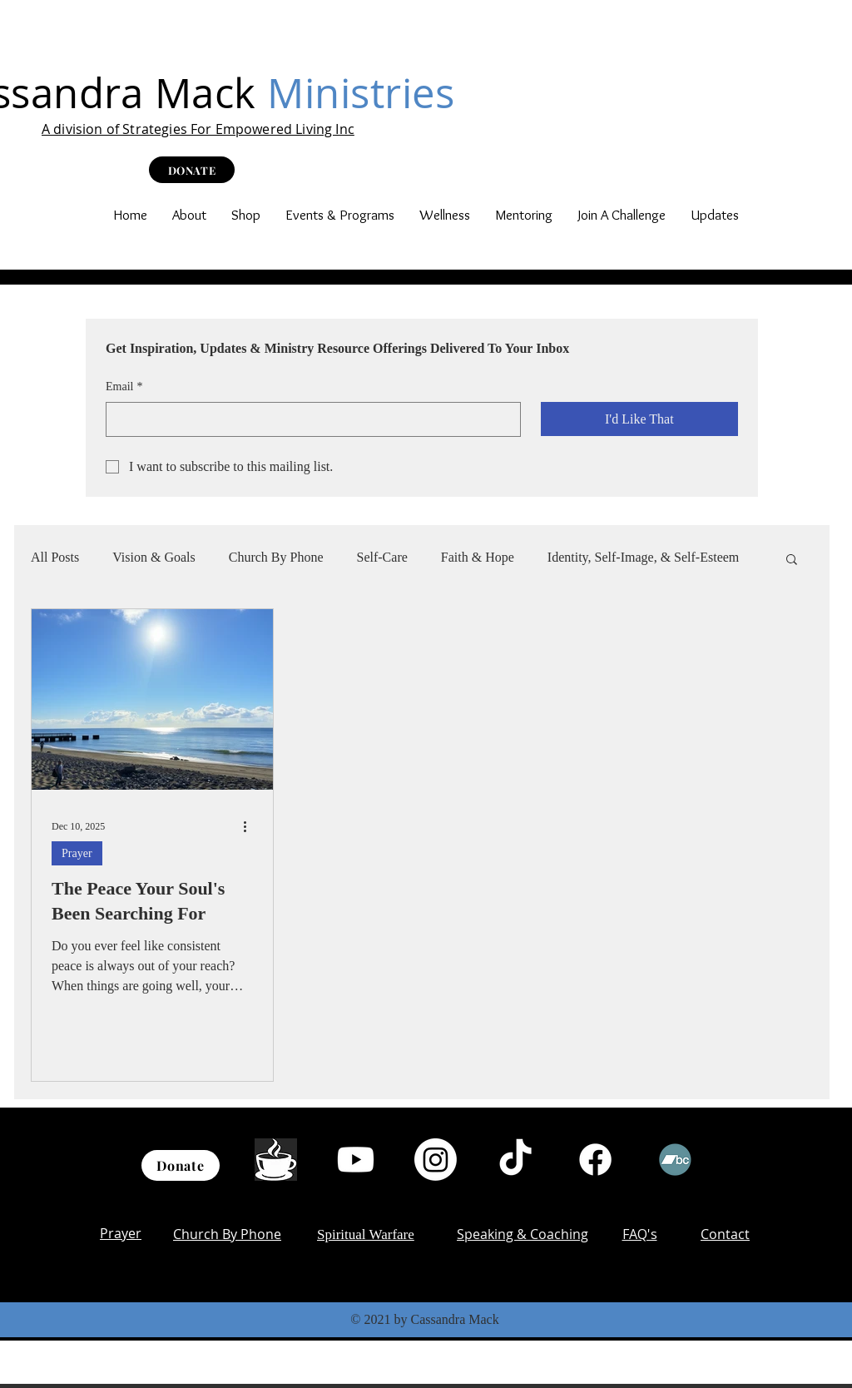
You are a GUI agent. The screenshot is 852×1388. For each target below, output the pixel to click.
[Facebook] (595, 1159)
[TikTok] (515, 1159)
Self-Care (382, 557)
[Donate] (180, 1165)
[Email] (308, 419)
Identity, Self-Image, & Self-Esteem (643, 557)
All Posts (55, 557)
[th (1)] (276, 1159)
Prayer (77, 853)
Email (124, 387)
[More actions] (250, 827)
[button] (189, 214)
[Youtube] (355, 1159)
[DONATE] (192, 169)
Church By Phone (276, 557)
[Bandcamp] (675, 1159)
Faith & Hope (477, 557)
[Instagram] (435, 1159)
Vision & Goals (153, 557)
